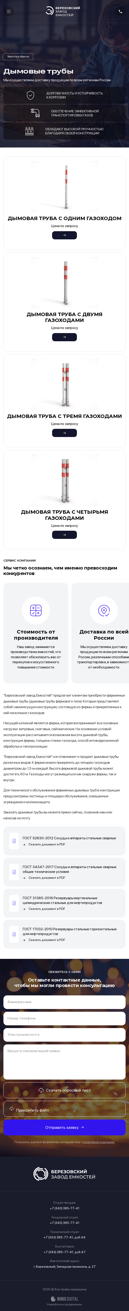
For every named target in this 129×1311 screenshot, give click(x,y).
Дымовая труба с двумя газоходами (64, 317)
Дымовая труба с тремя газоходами (64, 416)
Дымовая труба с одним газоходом (64, 218)
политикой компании (98, 1142)
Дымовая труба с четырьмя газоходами (64, 515)
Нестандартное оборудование (18, 56)
